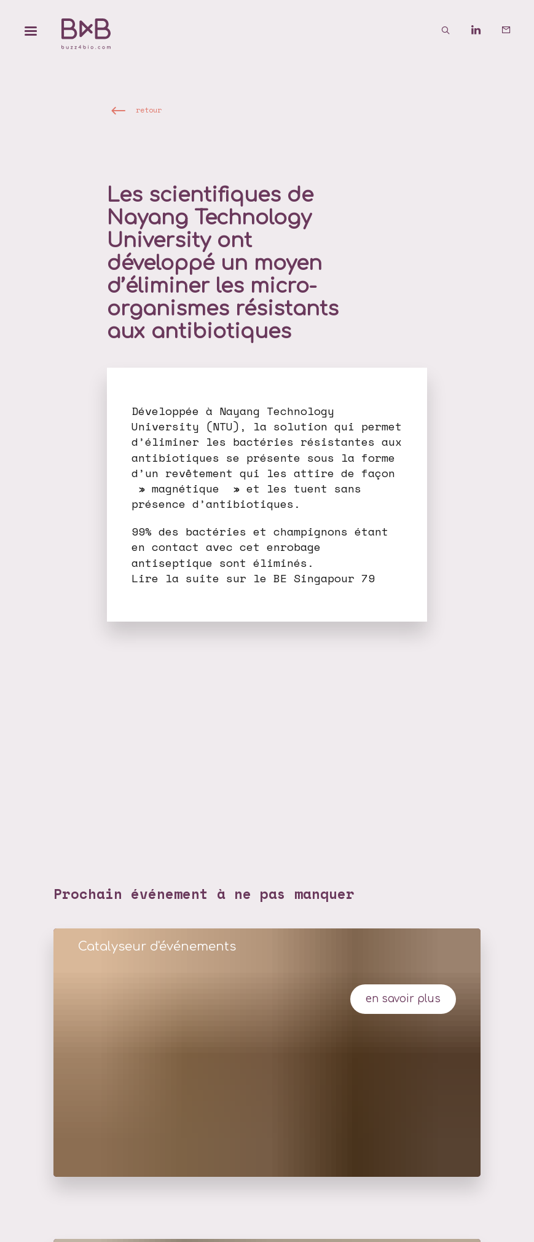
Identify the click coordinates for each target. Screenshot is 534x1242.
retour (149, 109)
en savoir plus (403, 999)
